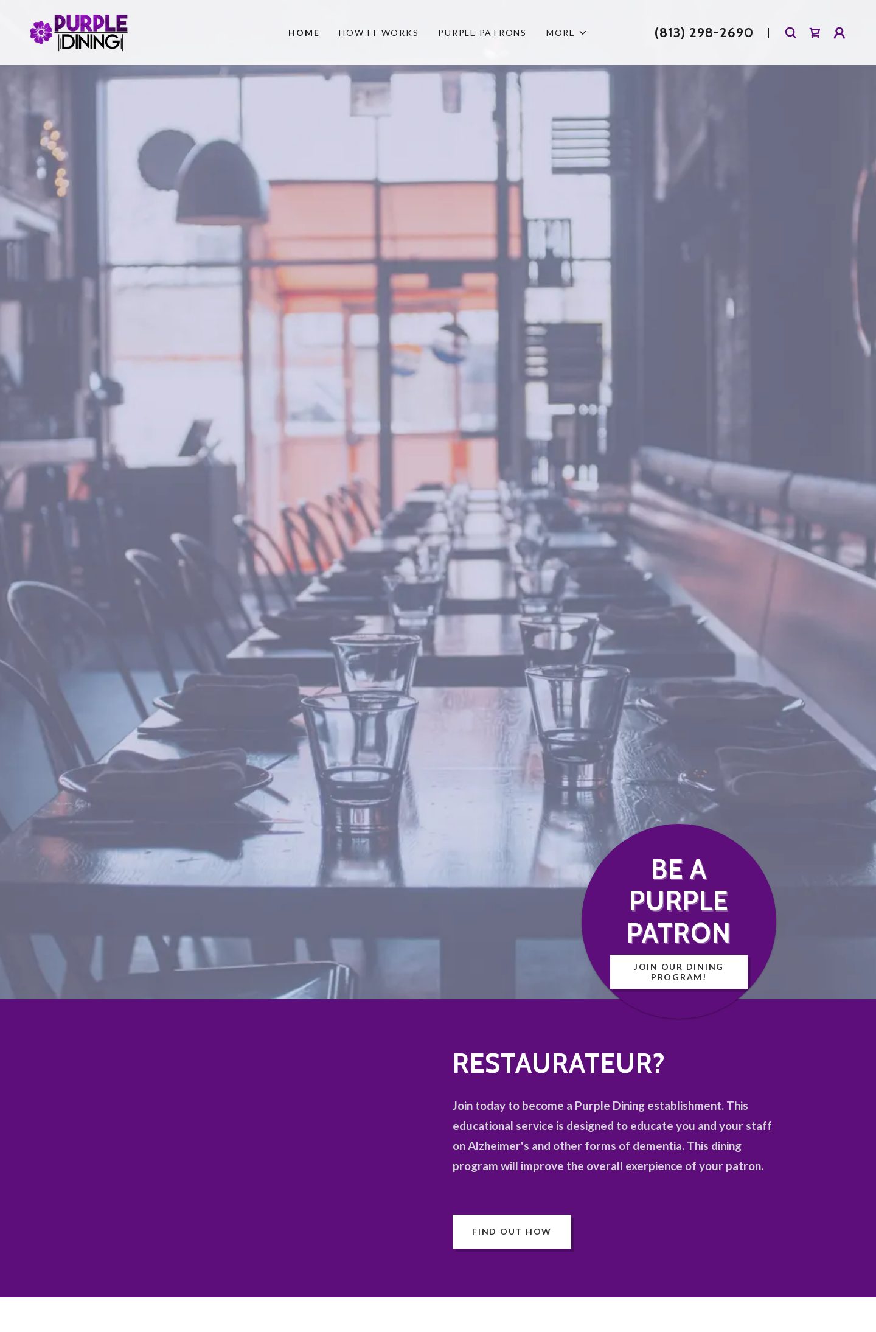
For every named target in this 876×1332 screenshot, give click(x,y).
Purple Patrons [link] (482, 32)
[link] (79, 31)
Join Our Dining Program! (679, 971)
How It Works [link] (379, 32)
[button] (567, 33)
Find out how (512, 1231)
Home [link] (303, 32)
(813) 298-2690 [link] (704, 32)
